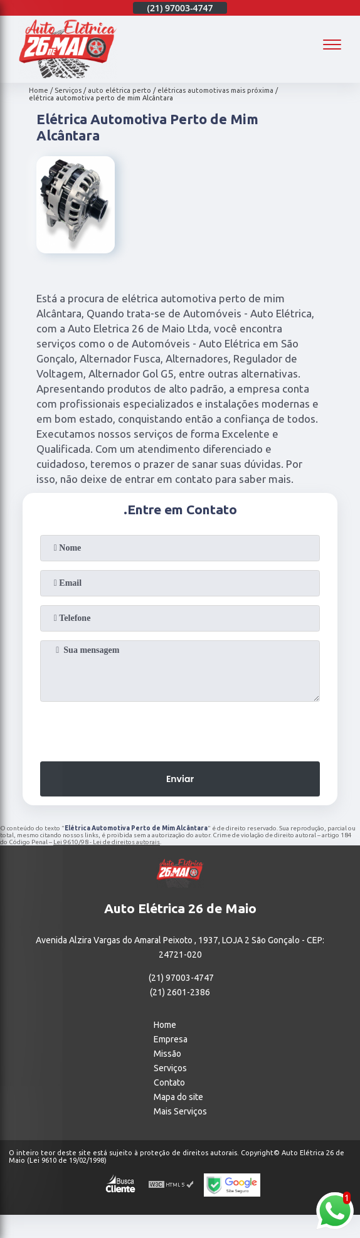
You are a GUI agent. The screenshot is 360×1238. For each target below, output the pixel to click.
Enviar (180, 779)
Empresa (171, 1039)
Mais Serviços (180, 1111)
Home (165, 1025)
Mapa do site (178, 1097)
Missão (167, 1054)
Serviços (170, 1068)
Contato (169, 1082)
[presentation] (180, 728)
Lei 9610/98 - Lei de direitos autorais (106, 842)
